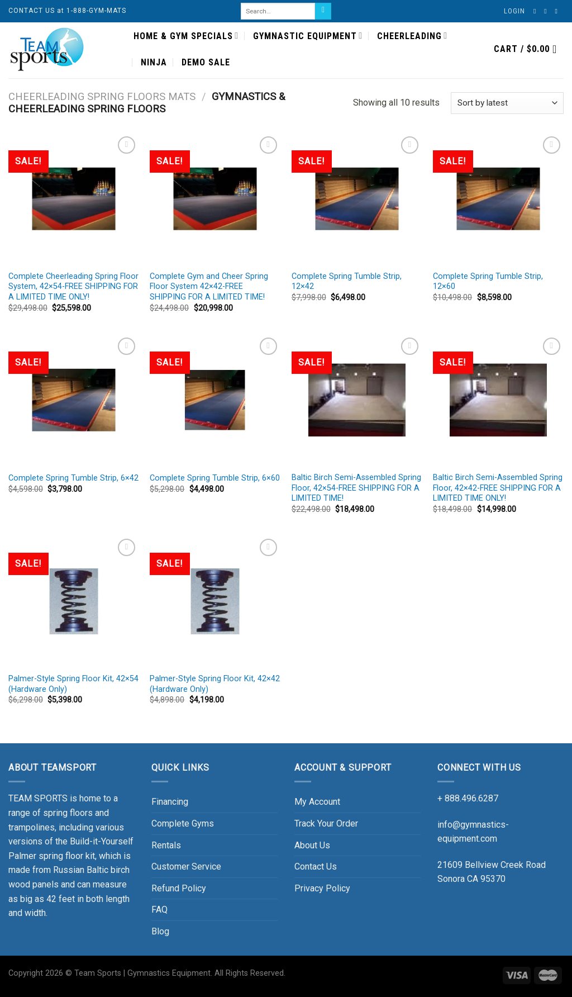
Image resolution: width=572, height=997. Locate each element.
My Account (317, 801)
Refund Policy (178, 888)
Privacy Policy (322, 888)
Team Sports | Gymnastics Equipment (142, 973)
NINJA (154, 62)
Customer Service (186, 866)
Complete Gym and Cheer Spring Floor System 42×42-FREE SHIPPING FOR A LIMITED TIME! (209, 287)
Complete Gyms (182, 823)
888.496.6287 (471, 798)
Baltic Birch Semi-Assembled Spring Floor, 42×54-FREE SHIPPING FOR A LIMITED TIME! (356, 488)
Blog (160, 931)
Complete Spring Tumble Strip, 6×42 (73, 478)
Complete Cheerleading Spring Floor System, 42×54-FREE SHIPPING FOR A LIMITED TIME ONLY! (73, 287)
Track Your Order (326, 823)
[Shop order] (507, 103)
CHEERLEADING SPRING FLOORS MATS (102, 96)
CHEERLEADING (412, 35)
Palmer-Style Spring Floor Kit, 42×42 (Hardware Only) (215, 684)
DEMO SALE (206, 62)
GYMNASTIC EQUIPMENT (308, 35)
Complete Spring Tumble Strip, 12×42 (347, 282)
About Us (312, 845)
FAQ (159, 909)
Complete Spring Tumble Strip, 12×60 (488, 282)
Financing (169, 801)
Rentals (166, 845)
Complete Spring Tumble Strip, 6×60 (215, 478)
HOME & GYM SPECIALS (186, 35)
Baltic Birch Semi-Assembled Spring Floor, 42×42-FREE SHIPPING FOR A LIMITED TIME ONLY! (498, 488)
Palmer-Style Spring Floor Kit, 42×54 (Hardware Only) (73, 684)
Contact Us (315, 866)
